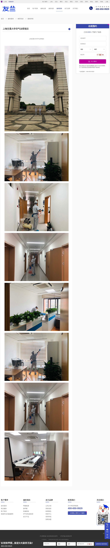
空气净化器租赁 (28, 514)
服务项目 (51, 8)
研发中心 (48, 514)
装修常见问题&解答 (7, 514)
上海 (51, 1)
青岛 (91, 1)
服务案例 (59, 8)
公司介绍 (48, 506)
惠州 (96, 1)
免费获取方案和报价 (101, 544)
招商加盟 (48, 519)
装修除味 (26, 511)
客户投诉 (4, 511)
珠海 (101, 1)
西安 (71, 1)
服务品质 (43, 8)
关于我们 (75, 8)
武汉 (66, 1)
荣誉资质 (48, 508)
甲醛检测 (26, 506)
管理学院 (48, 516)
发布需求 (4, 506)
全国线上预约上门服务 (77, 513)
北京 (56, 1)
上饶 (106, 1)
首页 (28, 8)
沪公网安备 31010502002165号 (49, 536)
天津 (76, 1)
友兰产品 (26, 516)
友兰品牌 (67, 8)
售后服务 (4, 508)
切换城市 (11, 1)
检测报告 (48, 511)
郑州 (86, 1)
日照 (81, 1)
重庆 (61, 1)
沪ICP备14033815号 (66, 536)
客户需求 (35, 8)
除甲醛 (25, 508)
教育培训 (20, 18)
